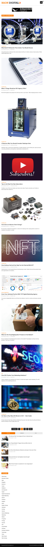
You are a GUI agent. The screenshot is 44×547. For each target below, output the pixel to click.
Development (4, 489)
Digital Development (6, 493)
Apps (3, 480)
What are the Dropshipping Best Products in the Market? (17, 334)
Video (3, 534)
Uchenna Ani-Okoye (14, 145)
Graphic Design (5, 505)
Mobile (3, 516)
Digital (3, 491)
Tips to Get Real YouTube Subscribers (12, 184)
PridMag (40, 545)
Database (4, 488)
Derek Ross (12, 49)
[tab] (8, 433)
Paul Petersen (13, 336)
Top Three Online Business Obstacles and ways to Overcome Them (22, 450)
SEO (2, 373)
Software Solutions (5, 530)
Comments (22, 433)
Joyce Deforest (13, 417)
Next (31, 429)
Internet (3, 511)
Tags (36, 433)
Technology (3, 46)
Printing (3, 520)
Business (4, 484)
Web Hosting (4, 538)
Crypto (3, 486)
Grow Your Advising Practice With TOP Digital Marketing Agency (19, 294)
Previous (14, 429)
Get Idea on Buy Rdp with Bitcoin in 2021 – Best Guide (16, 416)
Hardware (4, 507)
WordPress (36, 545)
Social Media (4, 526)
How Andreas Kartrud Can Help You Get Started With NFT (17, 265)
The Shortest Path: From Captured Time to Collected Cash (20, 436)
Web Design (4, 536)
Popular (8, 433)
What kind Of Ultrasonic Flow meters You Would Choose (17, 48)
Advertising (4, 476)
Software (3, 528)
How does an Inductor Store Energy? (11, 224)
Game (3, 503)
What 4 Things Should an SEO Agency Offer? (13, 88)
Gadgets (3, 501)
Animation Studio (5, 478)
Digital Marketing (5, 292)
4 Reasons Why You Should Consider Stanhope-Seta (16, 143)
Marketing (4, 515)
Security (3, 522)
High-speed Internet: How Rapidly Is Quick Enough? (19, 456)
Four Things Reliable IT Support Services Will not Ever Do (20, 443)
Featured (3, 499)
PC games (4, 518)
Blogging (3, 482)
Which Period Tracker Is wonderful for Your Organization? (21, 463)
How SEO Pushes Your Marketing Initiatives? (13, 375)
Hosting (3, 509)
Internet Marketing (5, 513)
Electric (3, 497)
